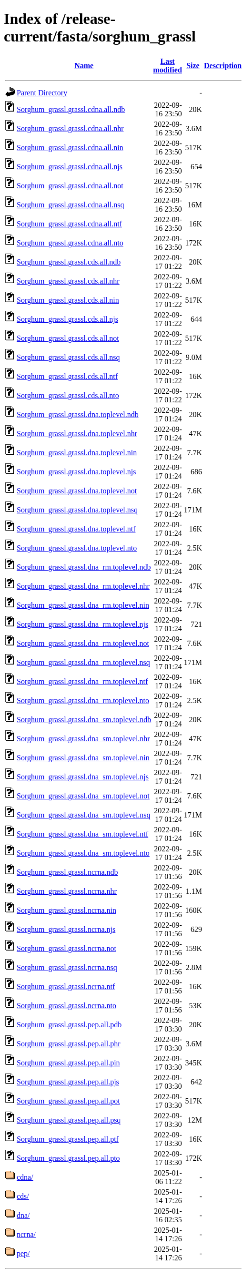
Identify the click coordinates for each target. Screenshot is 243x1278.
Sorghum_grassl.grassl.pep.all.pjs (68, 1082)
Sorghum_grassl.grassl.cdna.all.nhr (70, 128)
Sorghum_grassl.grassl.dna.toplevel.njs (76, 472)
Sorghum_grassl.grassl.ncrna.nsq (67, 967)
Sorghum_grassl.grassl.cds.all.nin (68, 300)
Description (223, 65)
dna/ (23, 1215)
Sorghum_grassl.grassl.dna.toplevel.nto (77, 548)
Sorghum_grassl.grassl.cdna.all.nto (70, 243)
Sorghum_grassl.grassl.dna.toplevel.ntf (76, 529)
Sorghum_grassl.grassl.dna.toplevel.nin (77, 453)
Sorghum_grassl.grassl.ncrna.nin (66, 910)
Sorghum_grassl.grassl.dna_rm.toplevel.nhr (83, 586)
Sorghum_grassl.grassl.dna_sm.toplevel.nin (83, 758)
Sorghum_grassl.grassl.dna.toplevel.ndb (78, 414)
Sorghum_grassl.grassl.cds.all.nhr (68, 281)
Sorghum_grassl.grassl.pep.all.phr (68, 1044)
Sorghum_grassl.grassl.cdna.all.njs (69, 167)
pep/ (23, 1253)
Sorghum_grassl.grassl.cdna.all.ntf (69, 224)
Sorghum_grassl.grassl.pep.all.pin (68, 1063)
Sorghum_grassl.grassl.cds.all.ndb (69, 262)
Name (83, 65)
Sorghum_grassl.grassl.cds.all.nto (68, 395)
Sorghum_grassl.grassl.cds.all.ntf (67, 376)
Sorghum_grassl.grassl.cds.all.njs (67, 319)
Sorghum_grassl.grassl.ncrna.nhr (67, 891)
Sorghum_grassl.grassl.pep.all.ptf (68, 1139)
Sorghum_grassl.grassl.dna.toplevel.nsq (77, 510)
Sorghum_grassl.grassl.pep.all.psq (69, 1120)
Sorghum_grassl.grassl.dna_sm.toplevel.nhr (83, 739)
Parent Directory (42, 93)
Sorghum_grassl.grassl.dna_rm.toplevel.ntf (82, 681)
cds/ (23, 1196)
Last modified (167, 65)
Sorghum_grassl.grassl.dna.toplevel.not (77, 491)
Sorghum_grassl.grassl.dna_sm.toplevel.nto (83, 853)
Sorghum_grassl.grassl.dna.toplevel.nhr (77, 433)
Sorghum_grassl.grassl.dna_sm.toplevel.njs (83, 777)
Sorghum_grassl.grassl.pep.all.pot (68, 1101)
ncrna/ (26, 1234)
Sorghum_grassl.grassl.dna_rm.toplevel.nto (83, 700)
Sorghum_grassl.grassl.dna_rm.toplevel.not (83, 643)
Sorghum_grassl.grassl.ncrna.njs (66, 929)
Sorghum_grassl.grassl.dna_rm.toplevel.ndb (84, 567)
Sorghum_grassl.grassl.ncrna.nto (66, 1006)
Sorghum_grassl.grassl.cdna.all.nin (70, 147)
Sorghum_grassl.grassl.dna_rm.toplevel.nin (83, 605)
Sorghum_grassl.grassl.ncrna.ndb (67, 872)
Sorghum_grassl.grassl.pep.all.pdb (69, 1025)
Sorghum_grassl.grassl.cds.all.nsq (68, 357)
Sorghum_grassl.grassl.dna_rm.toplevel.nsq (83, 662)
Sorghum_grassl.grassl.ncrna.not (66, 948)
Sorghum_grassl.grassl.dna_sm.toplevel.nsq (84, 815)
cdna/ (25, 1177)
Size (193, 65)
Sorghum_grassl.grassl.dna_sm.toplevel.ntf (82, 834)
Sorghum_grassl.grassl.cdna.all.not (70, 186)
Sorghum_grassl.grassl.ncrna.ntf (66, 986)
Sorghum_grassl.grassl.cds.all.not (68, 338)
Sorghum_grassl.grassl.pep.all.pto (68, 1158)
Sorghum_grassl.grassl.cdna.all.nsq (70, 205)
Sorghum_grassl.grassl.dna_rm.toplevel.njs (82, 624)
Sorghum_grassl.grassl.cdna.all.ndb (71, 109)
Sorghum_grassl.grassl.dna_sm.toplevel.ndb (84, 720)
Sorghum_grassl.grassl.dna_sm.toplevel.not (83, 796)
